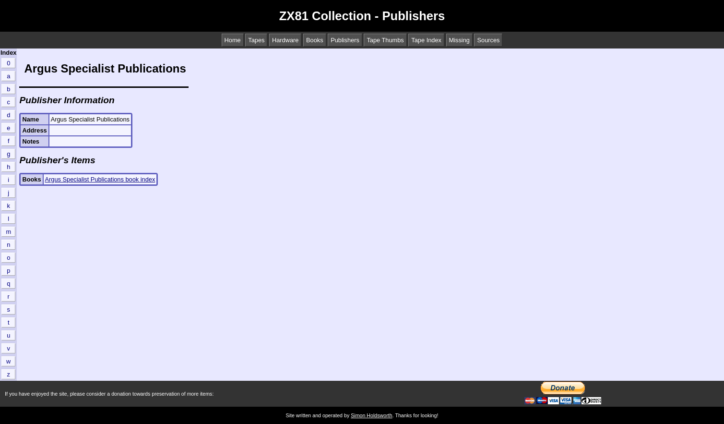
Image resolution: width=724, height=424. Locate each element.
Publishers (345, 40)
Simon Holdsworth (371, 415)
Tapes (256, 40)
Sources (488, 40)
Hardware (285, 40)
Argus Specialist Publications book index (100, 179)
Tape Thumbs (385, 40)
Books (314, 40)
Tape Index (426, 40)
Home (233, 40)
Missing (459, 40)
